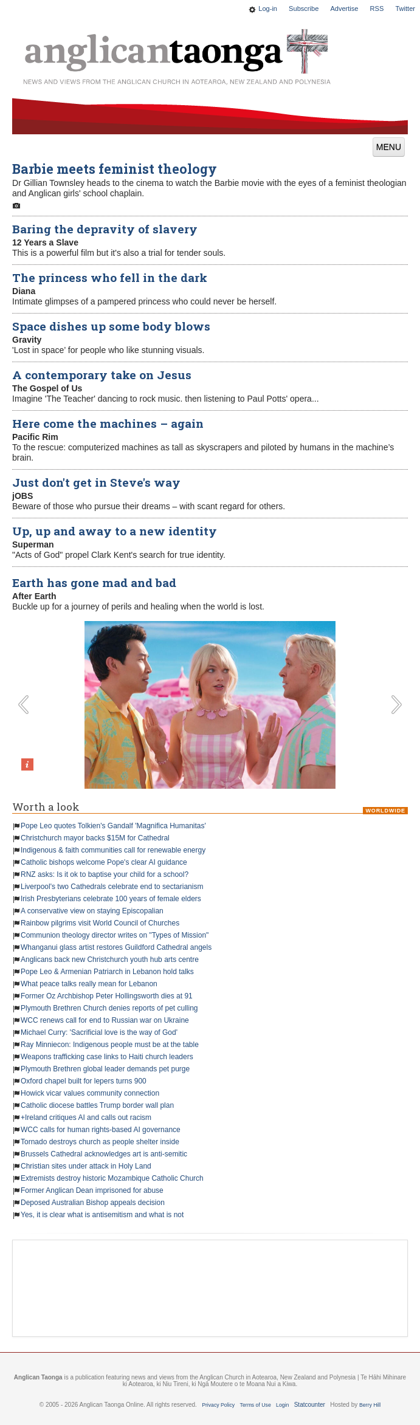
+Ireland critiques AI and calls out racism (86, 1117)
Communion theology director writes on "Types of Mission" (114, 935)
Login (282, 1405)
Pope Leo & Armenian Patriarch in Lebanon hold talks (107, 971)
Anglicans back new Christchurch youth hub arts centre (110, 959)
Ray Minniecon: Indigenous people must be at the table (110, 1044)
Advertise (344, 8)
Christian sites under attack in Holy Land (86, 1166)
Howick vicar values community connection (90, 1093)
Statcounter (309, 1404)
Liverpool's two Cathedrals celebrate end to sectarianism (112, 886)
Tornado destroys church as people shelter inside (100, 1142)
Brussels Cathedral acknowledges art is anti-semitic (104, 1154)
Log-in (267, 8)
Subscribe (303, 8)
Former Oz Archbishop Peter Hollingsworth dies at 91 (107, 996)
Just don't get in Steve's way (96, 482)
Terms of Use (255, 1405)
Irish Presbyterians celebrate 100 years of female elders (111, 898)
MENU (388, 147)
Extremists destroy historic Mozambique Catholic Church (112, 1178)
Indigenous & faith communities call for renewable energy (113, 850)
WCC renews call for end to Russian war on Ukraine (105, 1020)
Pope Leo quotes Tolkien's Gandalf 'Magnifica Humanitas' (113, 826)
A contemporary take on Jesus (101, 374)
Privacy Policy (218, 1405)
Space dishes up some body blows (111, 326)
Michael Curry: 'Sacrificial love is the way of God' (99, 1032)
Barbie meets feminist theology (114, 168)
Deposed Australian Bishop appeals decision (93, 1202)
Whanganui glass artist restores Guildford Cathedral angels (116, 947)
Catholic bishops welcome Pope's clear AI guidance (104, 862)
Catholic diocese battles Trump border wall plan (97, 1105)
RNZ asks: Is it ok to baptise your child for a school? (104, 874)
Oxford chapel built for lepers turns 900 (83, 1081)
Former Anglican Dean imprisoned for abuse (92, 1190)
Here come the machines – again (108, 423)
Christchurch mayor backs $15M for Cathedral (95, 838)
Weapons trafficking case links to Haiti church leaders (107, 1056)
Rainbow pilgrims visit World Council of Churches (100, 923)
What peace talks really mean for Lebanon (89, 984)
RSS (377, 8)
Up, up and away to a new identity (114, 530)
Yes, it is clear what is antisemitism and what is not (102, 1214)
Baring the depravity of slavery (105, 228)
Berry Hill (369, 1405)
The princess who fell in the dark (109, 277)
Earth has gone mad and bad (94, 582)
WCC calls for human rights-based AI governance (101, 1129)
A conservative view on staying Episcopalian (92, 911)
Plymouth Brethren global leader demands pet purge (105, 1069)
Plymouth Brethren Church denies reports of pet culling (109, 1008)
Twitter (405, 8)
